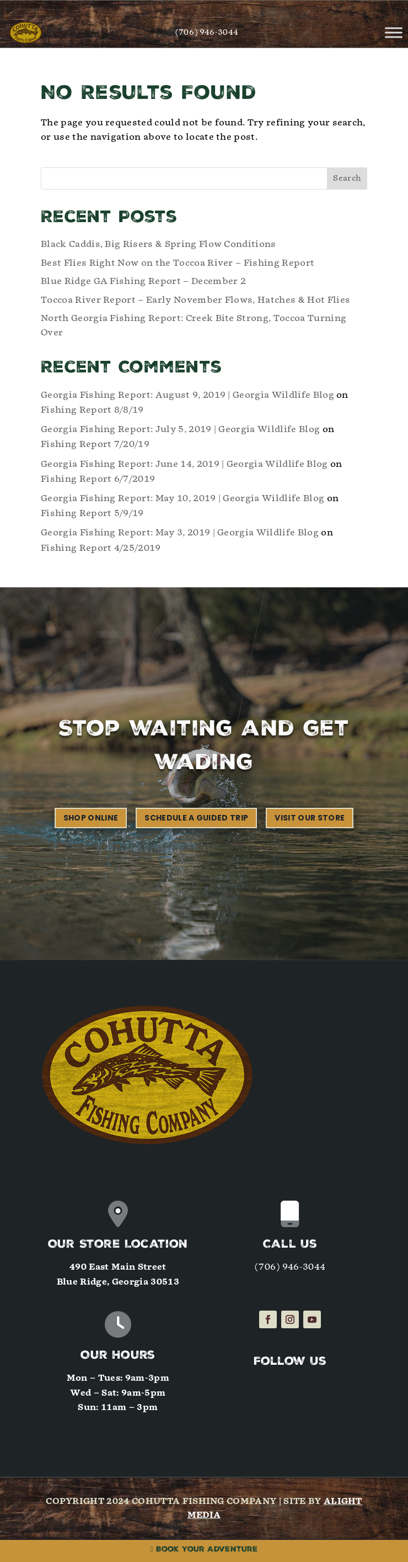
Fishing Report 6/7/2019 (98, 479)
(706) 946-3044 (206, 32)
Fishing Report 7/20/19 (95, 444)
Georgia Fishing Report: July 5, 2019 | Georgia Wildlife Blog (180, 429)
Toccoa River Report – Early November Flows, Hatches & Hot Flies (195, 300)
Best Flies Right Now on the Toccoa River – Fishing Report (177, 263)
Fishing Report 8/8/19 (92, 410)
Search (347, 178)
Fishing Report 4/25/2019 (101, 548)
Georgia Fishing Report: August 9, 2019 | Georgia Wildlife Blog (187, 395)
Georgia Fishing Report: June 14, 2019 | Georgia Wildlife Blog (184, 464)
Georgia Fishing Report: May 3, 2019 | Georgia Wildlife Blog (180, 532)
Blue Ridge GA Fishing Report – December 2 (143, 281)
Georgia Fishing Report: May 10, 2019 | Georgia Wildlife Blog (182, 498)
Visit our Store (310, 817)
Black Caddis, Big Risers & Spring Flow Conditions (158, 244)
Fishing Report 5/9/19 (92, 513)
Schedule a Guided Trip (196, 817)
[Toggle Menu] (393, 32)
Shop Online (91, 817)
